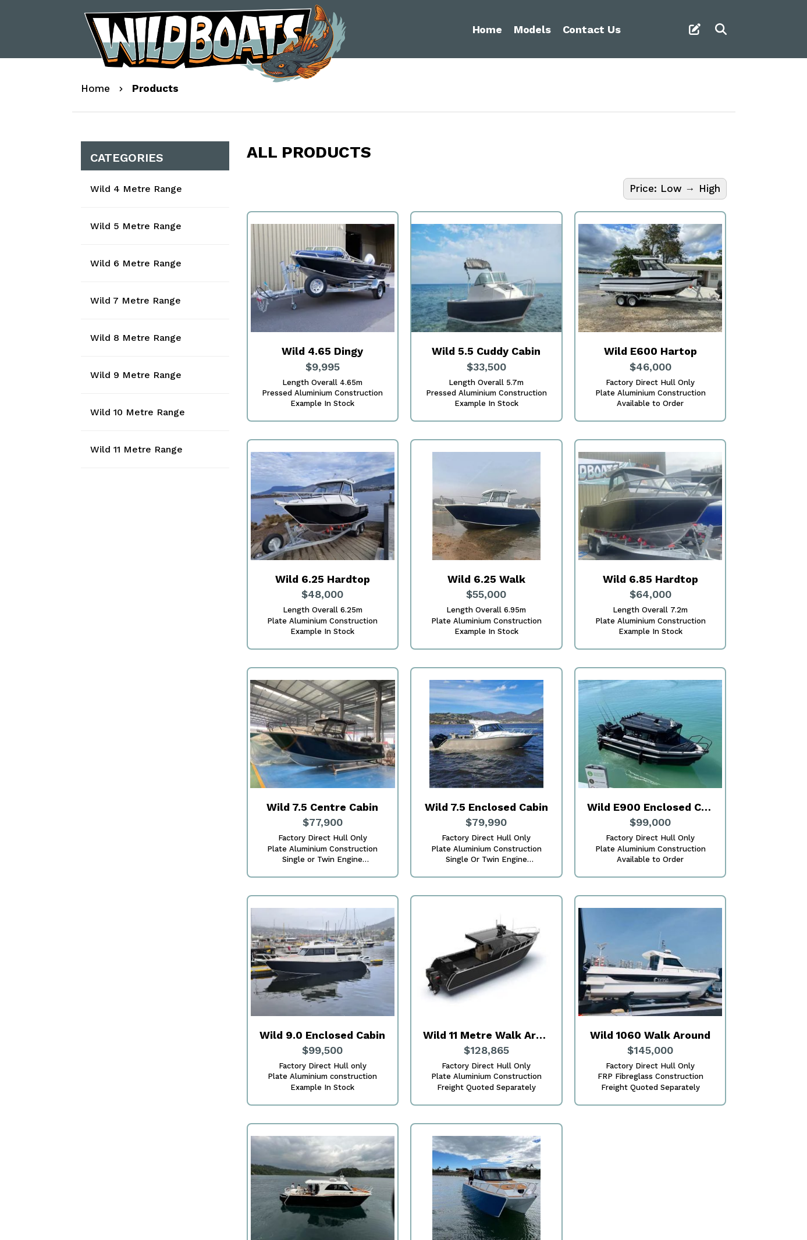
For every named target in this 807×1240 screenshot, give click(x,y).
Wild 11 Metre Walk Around (486, 1035)
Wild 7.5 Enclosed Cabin (486, 807)
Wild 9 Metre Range (136, 374)
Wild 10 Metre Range (137, 412)
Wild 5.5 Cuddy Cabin (486, 351)
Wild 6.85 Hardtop (650, 579)
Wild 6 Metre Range (136, 263)
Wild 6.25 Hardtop (322, 579)
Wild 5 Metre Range (136, 225)
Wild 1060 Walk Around (650, 1035)
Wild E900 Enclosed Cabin (650, 807)
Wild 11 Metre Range (136, 449)
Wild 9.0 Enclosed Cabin (322, 1035)
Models (532, 29)
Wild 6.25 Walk (486, 579)
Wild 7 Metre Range (135, 300)
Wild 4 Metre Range (136, 188)
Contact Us (592, 29)
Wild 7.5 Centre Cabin (322, 807)
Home (487, 29)
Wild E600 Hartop (650, 351)
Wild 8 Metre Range (136, 337)
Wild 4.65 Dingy (322, 351)
